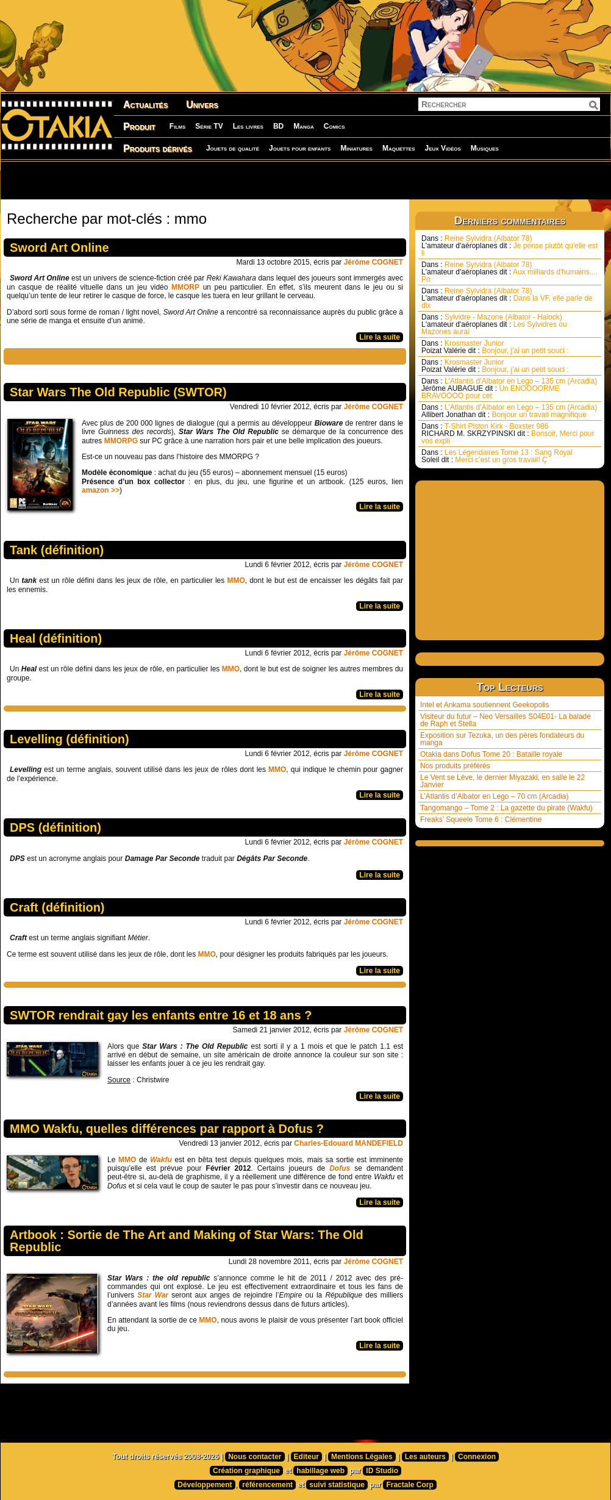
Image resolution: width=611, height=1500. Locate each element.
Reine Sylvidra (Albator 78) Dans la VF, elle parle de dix (507, 298)
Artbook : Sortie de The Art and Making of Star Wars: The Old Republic (186, 1241)
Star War (152, 1295)
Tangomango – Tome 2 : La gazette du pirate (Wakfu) (506, 808)
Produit (139, 126)
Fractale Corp (409, 1484)
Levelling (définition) (69, 739)
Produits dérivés (157, 148)
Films (177, 126)
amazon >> (101, 490)
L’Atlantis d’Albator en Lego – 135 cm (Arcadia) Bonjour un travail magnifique (509, 411)
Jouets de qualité (232, 148)
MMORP (185, 287)
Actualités (145, 104)
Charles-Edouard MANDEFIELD (348, 1143)
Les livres (248, 126)
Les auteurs (425, 1456)
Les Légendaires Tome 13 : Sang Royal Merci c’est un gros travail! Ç (497, 456)
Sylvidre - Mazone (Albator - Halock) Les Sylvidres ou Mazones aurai (494, 324)
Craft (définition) (57, 907)
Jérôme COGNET (373, 262)
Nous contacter (254, 1456)
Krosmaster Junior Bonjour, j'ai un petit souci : (495, 347)
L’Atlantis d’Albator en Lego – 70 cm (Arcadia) (494, 796)
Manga (303, 126)
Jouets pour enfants (300, 148)
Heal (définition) (56, 638)
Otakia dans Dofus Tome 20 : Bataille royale (491, 754)
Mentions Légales (362, 1456)
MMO (236, 580)
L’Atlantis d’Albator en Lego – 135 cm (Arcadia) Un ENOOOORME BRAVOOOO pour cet (509, 388)
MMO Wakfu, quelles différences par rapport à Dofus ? (167, 1128)
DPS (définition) (55, 827)
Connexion (477, 1456)
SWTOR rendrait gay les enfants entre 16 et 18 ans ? (161, 1015)
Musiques (485, 148)
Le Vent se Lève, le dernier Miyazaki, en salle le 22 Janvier (502, 781)
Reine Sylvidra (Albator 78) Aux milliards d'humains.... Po (509, 272)
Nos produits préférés (455, 766)
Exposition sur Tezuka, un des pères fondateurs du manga (502, 739)
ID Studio (382, 1470)
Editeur (306, 1456)
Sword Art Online (59, 247)
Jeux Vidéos (442, 148)
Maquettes (398, 148)
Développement (204, 1484)
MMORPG (122, 441)
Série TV (209, 126)
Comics (334, 126)
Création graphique (246, 1470)
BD (278, 126)
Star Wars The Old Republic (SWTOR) (118, 392)
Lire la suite (379, 337)
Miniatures (356, 148)
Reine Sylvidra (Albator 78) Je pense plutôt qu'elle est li (509, 245)
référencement (267, 1484)
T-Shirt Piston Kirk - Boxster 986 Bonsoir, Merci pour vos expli (507, 433)
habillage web (320, 1470)
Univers (202, 104)
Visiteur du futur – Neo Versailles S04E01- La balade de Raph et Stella (505, 720)
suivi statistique (337, 1484)
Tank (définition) (57, 550)
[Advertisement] (156, 180)
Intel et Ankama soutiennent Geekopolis (484, 705)
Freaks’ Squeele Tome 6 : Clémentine (480, 819)
